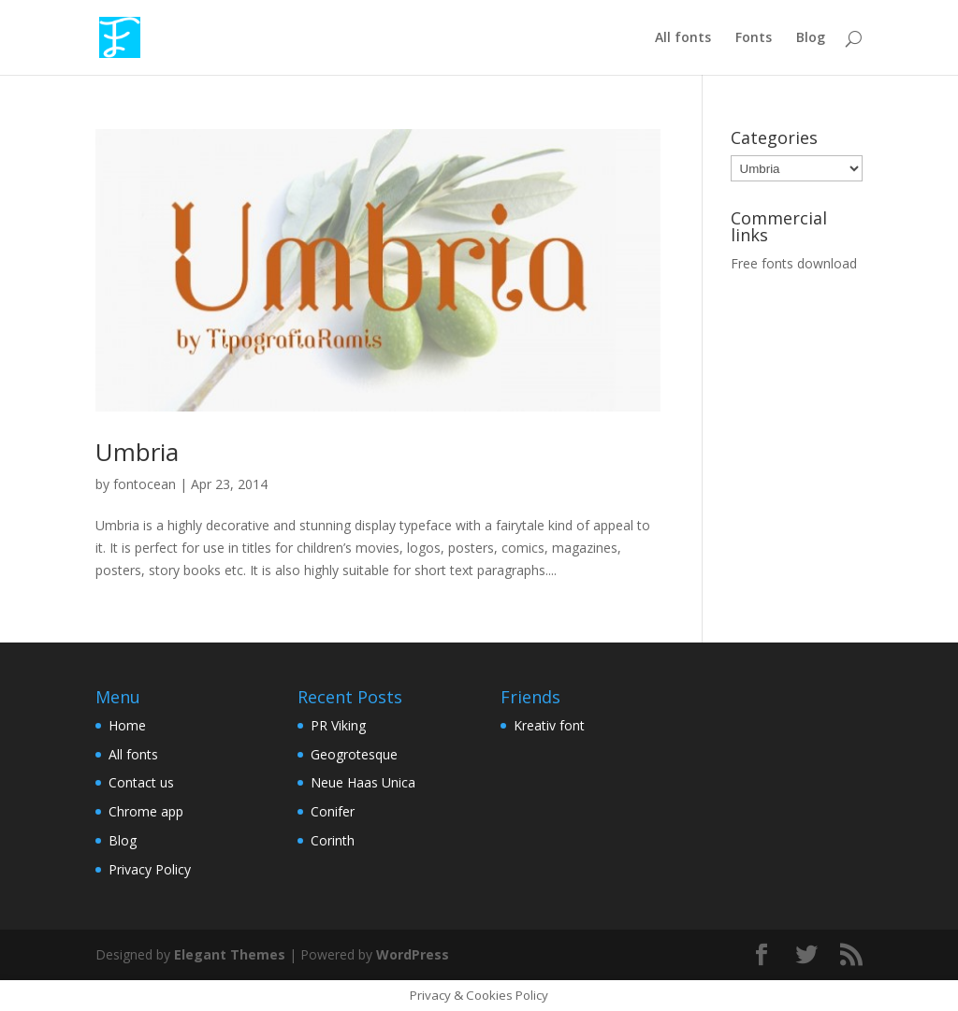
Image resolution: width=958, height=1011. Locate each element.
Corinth (333, 840)
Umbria (137, 452)
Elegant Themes (229, 954)
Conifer (333, 811)
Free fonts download (794, 263)
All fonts (683, 38)
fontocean (144, 484)
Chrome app (146, 811)
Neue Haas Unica (363, 782)
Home (127, 725)
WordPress (412, 954)
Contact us (141, 782)
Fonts (753, 38)
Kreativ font (549, 725)
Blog (810, 38)
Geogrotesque (354, 754)
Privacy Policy (150, 869)
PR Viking (338, 725)
